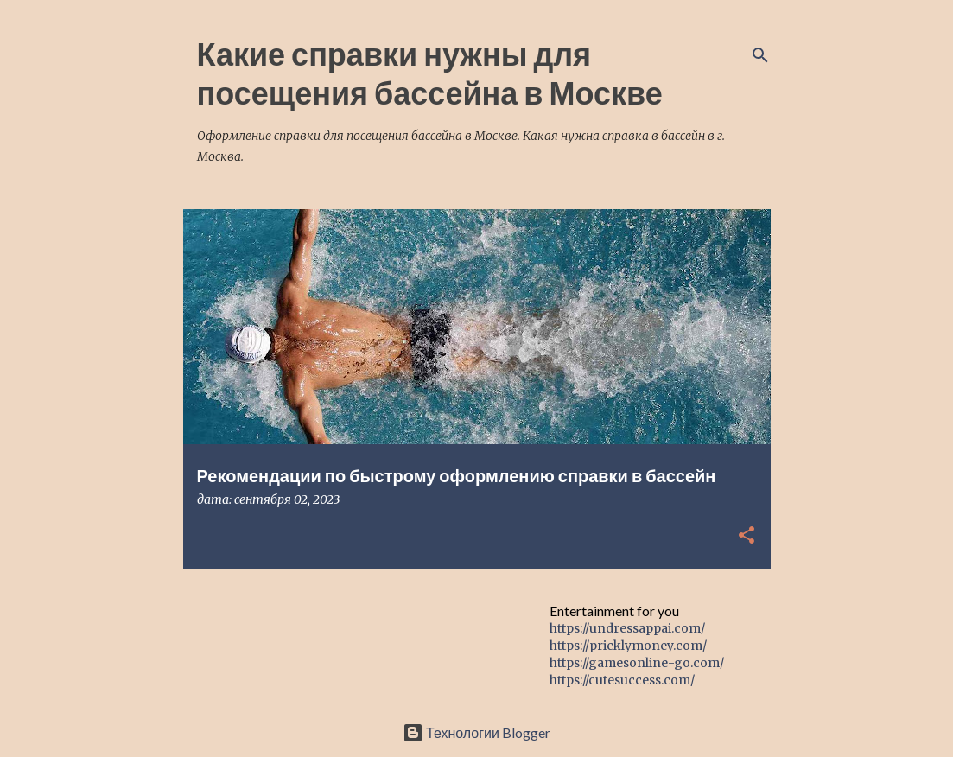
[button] (746, 536)
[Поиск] (760, 55)
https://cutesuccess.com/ (622, 680)
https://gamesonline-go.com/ (637, 663)
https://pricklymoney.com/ (628, 645)
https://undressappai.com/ (627, 628)
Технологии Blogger (476, 732)
